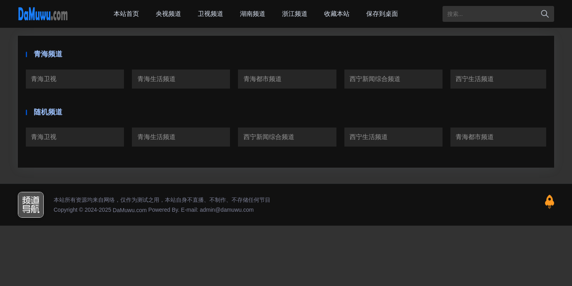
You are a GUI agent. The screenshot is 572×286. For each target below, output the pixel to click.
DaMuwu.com (130, 210)
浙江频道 (294, 13)
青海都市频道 (262, 78)
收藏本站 (337, 13)
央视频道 (168, 13)
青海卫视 (43, 78)
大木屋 (43, 14)
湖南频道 (252, 13)
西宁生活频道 (475, 78)
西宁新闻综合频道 (375, 78)
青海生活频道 (156, 78)
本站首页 (126, 13)
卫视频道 (210, 13)
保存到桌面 (382, 13)
